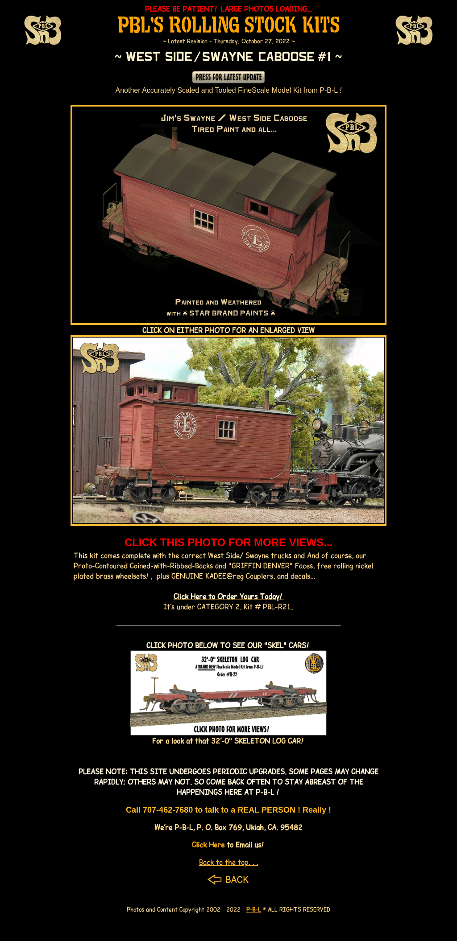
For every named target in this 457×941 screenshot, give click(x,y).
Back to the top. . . (228, 862)
